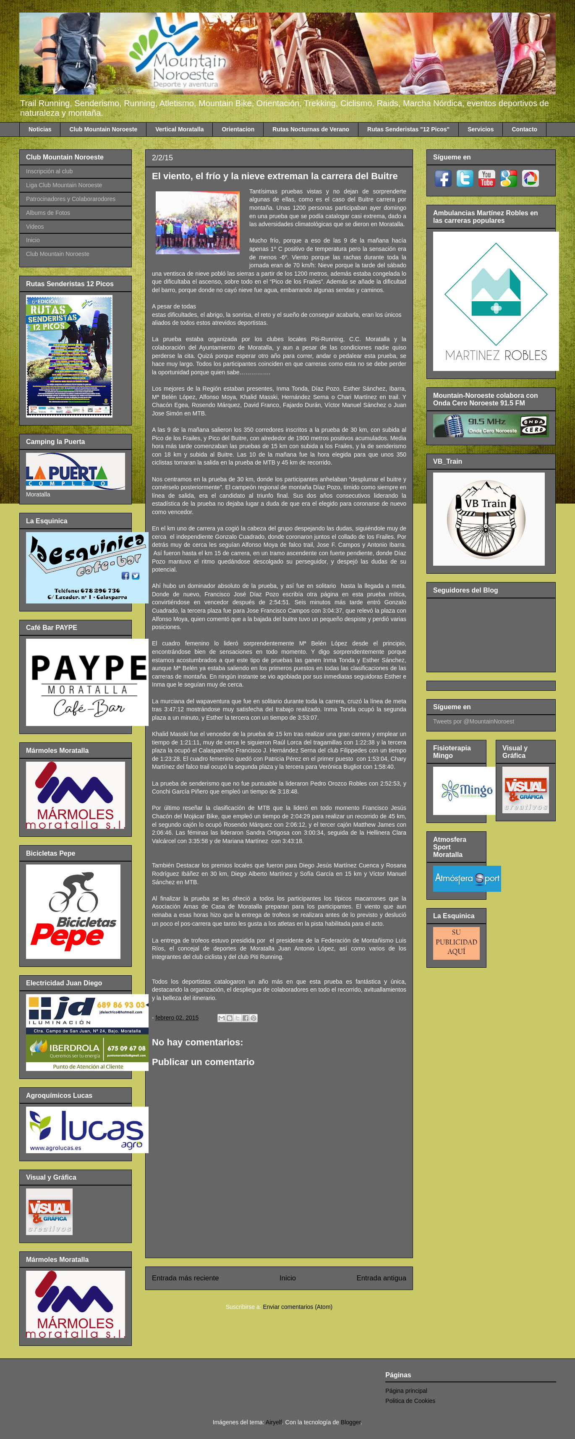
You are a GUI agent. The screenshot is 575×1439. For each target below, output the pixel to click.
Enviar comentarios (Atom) (297, 1306)
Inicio (288, 1278)
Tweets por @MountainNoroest (473, 721)
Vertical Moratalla (179, 129)
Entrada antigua (382, 1278)
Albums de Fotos (48, 212)
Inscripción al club (49, 171)
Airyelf (274, 1422)
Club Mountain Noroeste (103, 129)
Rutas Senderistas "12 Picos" (408, 129)
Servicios (481, 129)
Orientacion (238, 129)
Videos (35, 226)
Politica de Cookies (410, 1400)
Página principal (406, 1390)
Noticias (40, 129)
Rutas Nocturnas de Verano (310, 129)
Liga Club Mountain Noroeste (64, 185)
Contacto (524, 129)
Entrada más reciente (185, 1278)
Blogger (351, 1422)
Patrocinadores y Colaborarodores (70, 199)
